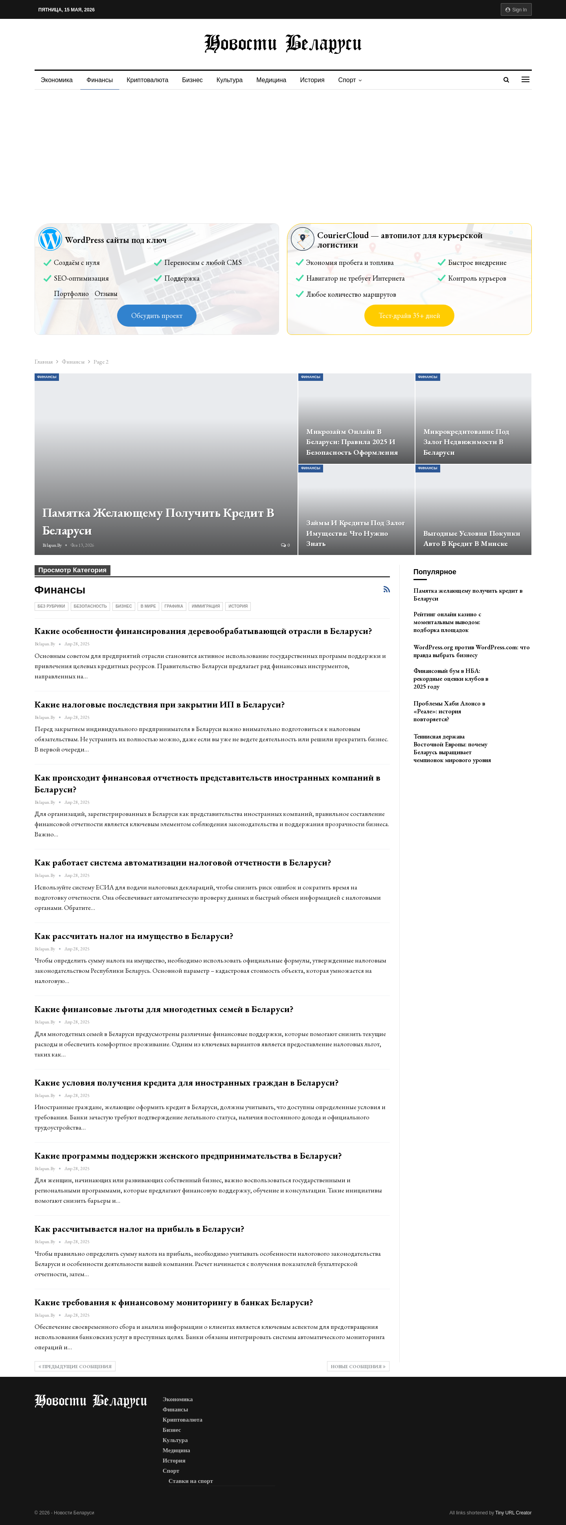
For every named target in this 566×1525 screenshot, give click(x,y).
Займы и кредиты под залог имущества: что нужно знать (355, 533)
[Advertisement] (283, 149)
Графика (174, 606)
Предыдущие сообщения (75, 1366)
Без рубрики (51, 606)
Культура (230, 80)
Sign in (516, 10)
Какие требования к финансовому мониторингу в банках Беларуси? (174, 1302)
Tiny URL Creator (513, 1513)
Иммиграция (206, 606)
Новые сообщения (358, 1366)
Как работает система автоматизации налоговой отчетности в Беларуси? (183, 862)
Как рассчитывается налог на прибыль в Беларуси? (139, 1229)
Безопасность (90, 606)
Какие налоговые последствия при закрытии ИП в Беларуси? (160, 704)
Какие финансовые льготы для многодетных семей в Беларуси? (164, 1009)
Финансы (99, 80)
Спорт (347, 80)
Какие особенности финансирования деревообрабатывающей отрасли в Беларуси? (203, 631)
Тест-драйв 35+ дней (409, 315)
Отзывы (106, 293)
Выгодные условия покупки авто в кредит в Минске (471, 538)
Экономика (57, 80)
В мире (148, 606)
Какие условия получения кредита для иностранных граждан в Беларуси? (187, 1082)
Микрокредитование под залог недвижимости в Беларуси (466, 442)
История (312, 80)
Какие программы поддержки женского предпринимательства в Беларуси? (188, 1155)
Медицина (271, 80)
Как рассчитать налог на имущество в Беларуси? (134, 936)
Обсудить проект (156, 315)
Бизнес (192, 80)
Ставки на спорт (191, 1481)
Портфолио (71, 293)
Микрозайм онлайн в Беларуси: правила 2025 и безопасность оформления (352, 442)
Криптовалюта (147, 80)
